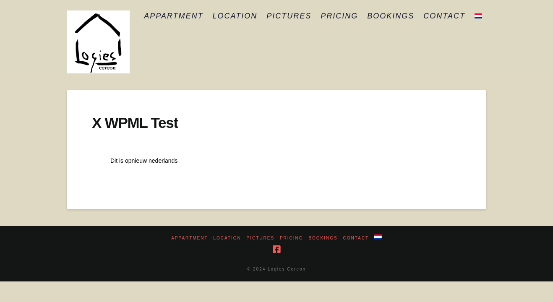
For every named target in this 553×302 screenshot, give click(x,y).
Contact (356, 238)
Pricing (291, 238)
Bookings (322, 238)
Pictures (261, 238)
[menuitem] (478, 17)
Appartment (189, 238)
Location (227, 238)
